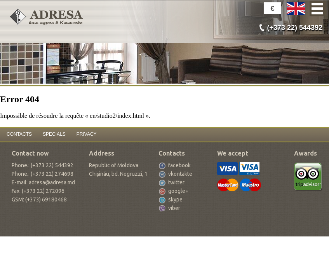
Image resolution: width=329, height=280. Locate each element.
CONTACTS (19, 134)
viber (174, 208)
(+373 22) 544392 (294, 28)
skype (175, 199)
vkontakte (180, 174)
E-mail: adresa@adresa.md (43, 182)
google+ (178, 191)
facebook (179, 165)
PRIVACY (87, 134)
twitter (176, 182)
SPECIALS (54, 134)
